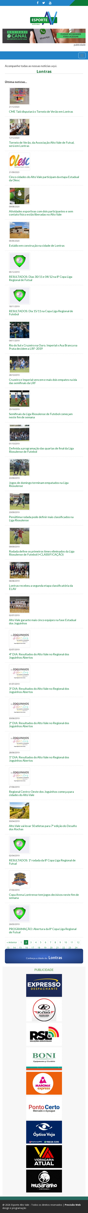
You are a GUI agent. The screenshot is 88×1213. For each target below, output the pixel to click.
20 (51, 947)
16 (26, 947)
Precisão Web (73, 1204)
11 (72, 942)
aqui (53, 66)
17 (32, 947)
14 (14, 947)
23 (69, 947)
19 (45, 947)
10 (65, 942)
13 (8, 947)
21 (57, 947)
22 (63, 947)
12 (78, 942)
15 (20, 947)
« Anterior (12, 942)
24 (76, 947)
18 (39, 947)
